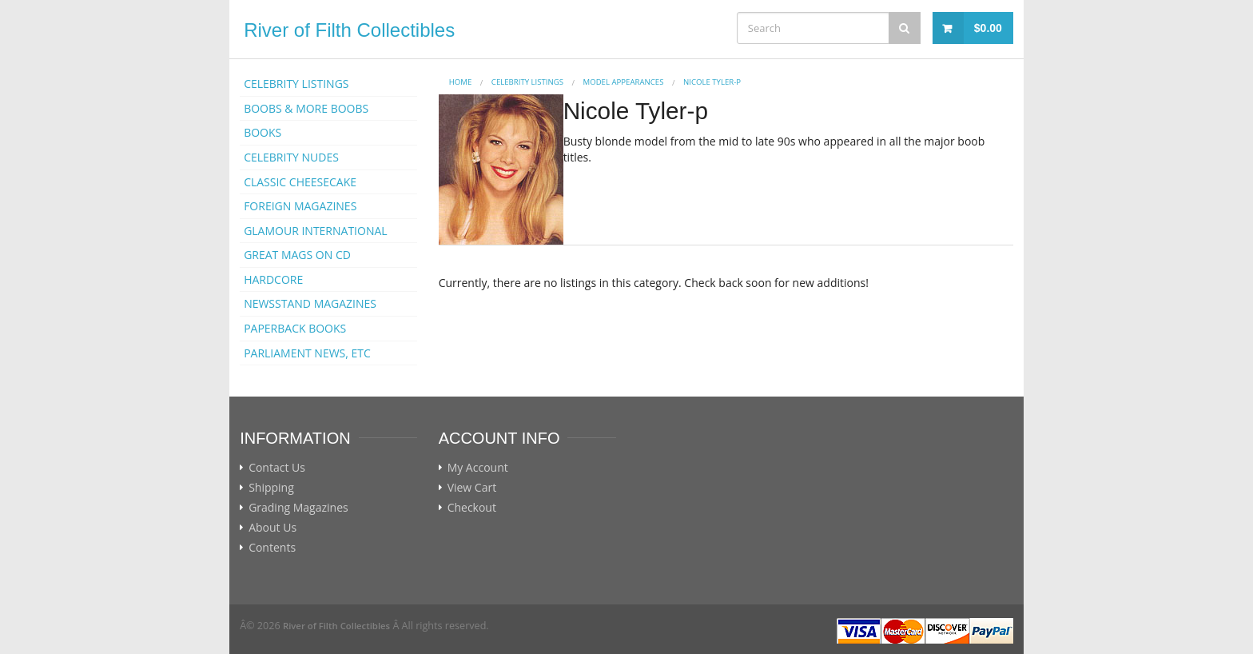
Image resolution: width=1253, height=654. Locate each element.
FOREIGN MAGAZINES (300, 205)
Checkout (472, 507)
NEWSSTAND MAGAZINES (310, 303)
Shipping (271, 488)
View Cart (472, 488)
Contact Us (277, 468)
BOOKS (262, 132)
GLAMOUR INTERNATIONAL (316, 230)
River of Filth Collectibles (349, 30)
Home (460, 82)
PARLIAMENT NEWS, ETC (307, 353)
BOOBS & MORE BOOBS (306, 108)
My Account (478, 468)
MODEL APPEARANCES (623, 82)
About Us (272, 527)
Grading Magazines (298, 507)
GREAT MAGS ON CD (297, 254)
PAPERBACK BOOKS (295, 328)
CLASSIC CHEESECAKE (300, 181)
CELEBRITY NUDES (291, 157)
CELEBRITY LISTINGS (296, 83)
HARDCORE (273, 279)
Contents (272, 547)
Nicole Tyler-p (712, 82)
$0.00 (988, 28)
